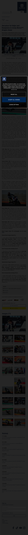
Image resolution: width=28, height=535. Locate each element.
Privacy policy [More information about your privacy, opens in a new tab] (13, 89)
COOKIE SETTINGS (14, 104)
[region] (14, 92)
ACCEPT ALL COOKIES (14, 99)
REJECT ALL (14, 94)
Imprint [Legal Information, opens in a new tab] (16, 89)
